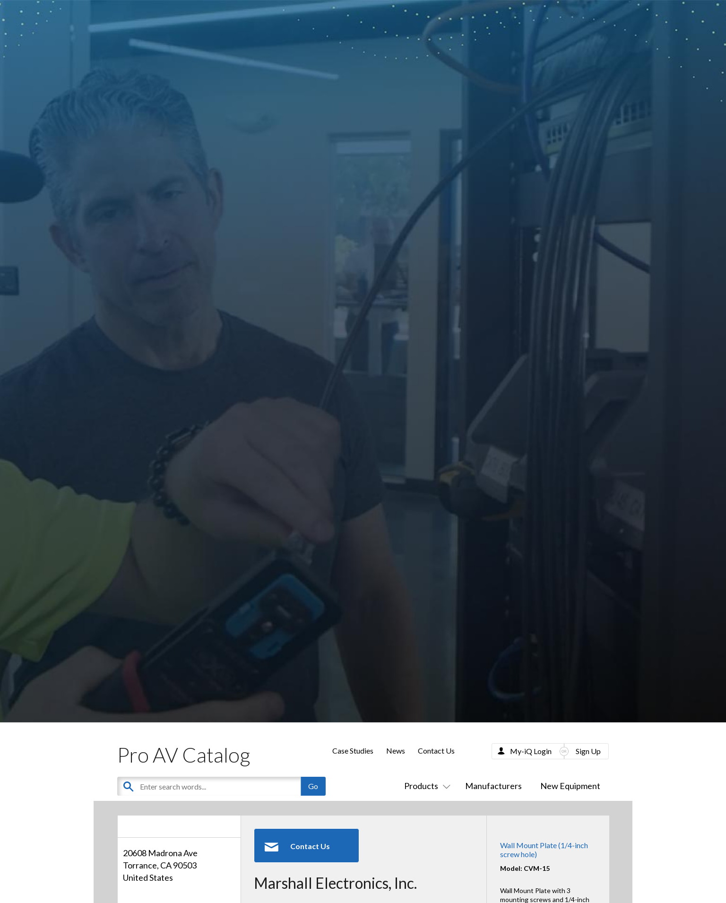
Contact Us (436, 750)
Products (425, 786)
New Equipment (570, 786)
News (395, 750)
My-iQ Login (531, 751)
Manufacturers (493, 786)
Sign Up (588, 751)
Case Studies (352, 750)
